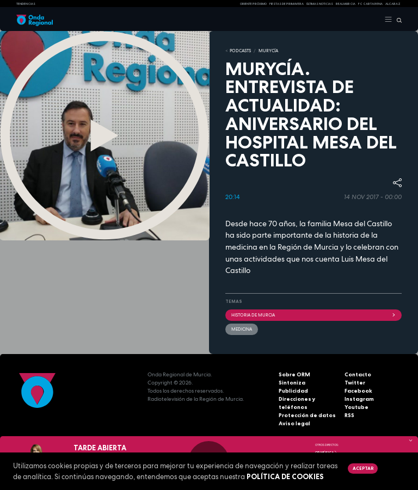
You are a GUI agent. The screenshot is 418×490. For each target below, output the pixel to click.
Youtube (356, 407)
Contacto (358, 374)
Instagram (359, 398)
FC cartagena (370, 4)
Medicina (241, 329)
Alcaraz (393, 4)
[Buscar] (397, 19)
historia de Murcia (313, 315)
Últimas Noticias (319, 4)
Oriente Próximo (253, 4)
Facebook (358, 390)
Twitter (355, 382)
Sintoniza (292, 382)
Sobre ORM (294, 374)
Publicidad (293, 390)
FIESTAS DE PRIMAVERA (286, 4)
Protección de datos (307, 415)
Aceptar (363, 468)
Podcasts (240, 50)
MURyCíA (268, 50)
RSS (349, 415)
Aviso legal (294, 423)
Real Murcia (345, 4)
